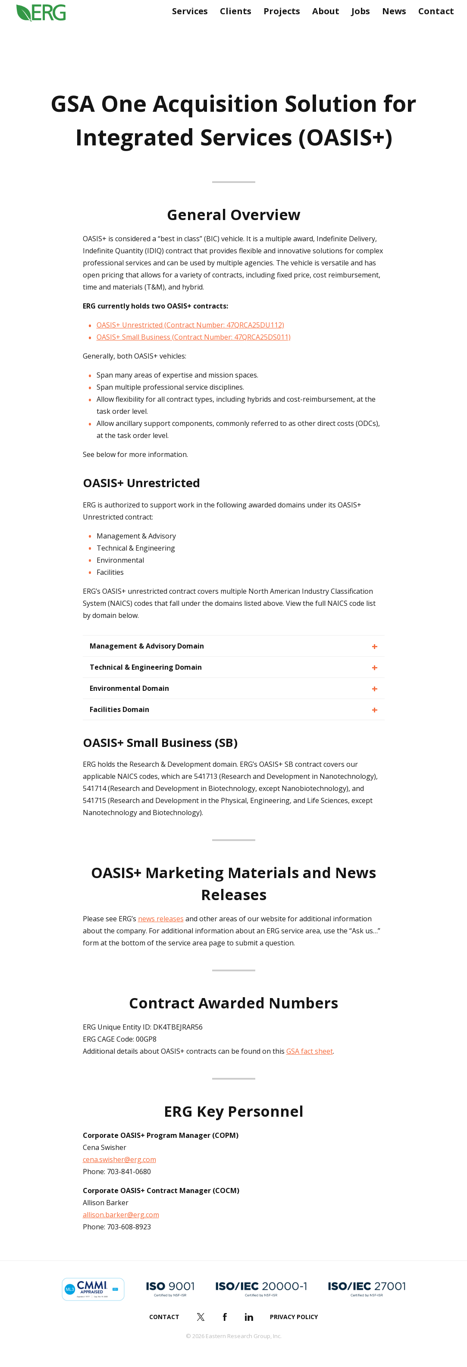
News (391, 29)
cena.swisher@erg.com (119, 1159)
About (322, 29)
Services (186, 29)
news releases (161, 918)
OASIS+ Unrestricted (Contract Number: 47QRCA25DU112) (190, 325)
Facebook (224, 1317)
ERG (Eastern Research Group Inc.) (48, 29)
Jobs (357, 29)
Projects (278, 29)
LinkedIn (249, 1317)
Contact (433, 29)
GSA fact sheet (309, 1051)
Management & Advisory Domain (147, 646)
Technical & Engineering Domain (146, 667)
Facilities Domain (119, 709)
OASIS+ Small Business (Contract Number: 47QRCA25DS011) (194, 337)
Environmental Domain (129, 688)
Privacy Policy (294, 1317)
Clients (232, 29)
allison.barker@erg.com (121, 1214)
